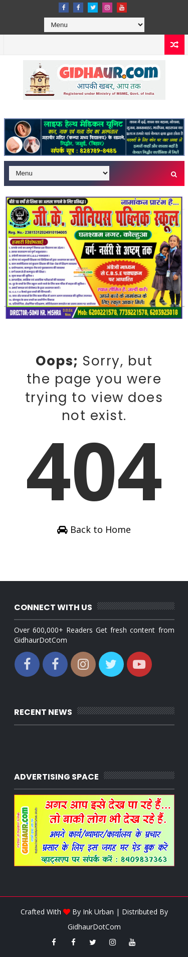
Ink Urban (98, 911)
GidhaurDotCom (94, 926)
